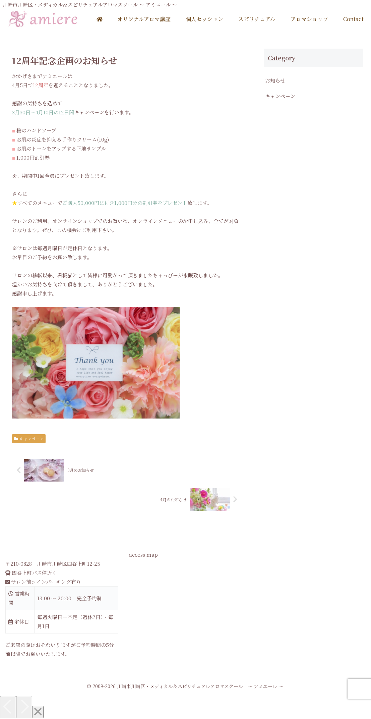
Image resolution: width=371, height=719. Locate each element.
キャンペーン (29, 438)
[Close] (38, 712)
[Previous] (8, 707)
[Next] (24, 707)
